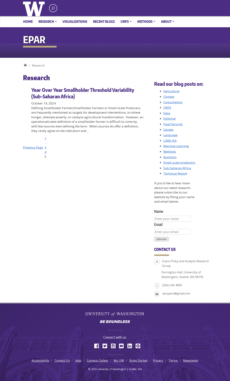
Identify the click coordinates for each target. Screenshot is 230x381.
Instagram (114, 345)
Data (166, 113)
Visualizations (75, 21)
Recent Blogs (104, 21)
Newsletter (190, 360)
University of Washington (34, 8)
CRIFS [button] (125, 21)
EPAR (25, 64)
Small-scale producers (179, 162)
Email (158, 224)
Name (158, 211)
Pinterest (139, 345)
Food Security (173, 124)
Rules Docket (138, 360)
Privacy (158, 360)
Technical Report (175, 173)
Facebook (98, 345)
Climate (168, 97)
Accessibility (40, 360)
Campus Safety (97, 360)
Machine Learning (176, 146)
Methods (169, 151)
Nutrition (169, 157)
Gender (168, 130)
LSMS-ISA (170, 141)
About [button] (166, 21)
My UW (119, 360)
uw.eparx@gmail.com (176, 293)
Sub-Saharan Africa (177, 168)
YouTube (122, 345)
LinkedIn (131, 345)
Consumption (173, 102)
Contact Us (62, 360)
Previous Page (33, 147)
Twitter (106, 345)
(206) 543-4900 (172, 285)
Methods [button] (145, 21)
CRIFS (167, 108)
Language (170, 135)
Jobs (78, 360)
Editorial (169, 118)
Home (28, 21)
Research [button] (46, 21)
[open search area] (53, 8)
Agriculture (171, 91)
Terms (173, 360)
